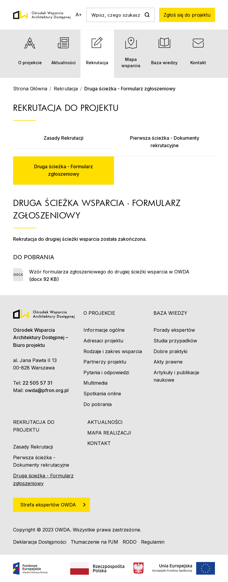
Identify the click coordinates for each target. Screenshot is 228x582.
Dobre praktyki (170, 351)
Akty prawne (168, 362)
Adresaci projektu (103, 341)
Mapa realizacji (109, 433)
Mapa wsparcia (131, 52)
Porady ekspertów (174, 330)
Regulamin (152, 542)
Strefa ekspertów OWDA (48, 505)
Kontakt (198, 51)
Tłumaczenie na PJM (94, 542)
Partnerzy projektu (104, 362)
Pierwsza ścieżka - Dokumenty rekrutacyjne (164, 142)
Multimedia (95, 383)
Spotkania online (102, 394)
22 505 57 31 (37, 383)
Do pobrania (97, 404)
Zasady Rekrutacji (63, 138)
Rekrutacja (97, 51)
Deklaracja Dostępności (39, 542)
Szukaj (147, 15)
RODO (130, 542)
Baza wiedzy (164, 51)
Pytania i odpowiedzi (106, 372)
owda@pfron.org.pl (47, 390)
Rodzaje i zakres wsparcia (112, 351)
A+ (78, 15)
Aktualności (63, 51)
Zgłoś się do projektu (187, 15)
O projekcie (30, 51)
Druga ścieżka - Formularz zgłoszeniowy (63, 170)
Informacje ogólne (104, 330)
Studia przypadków (175, 341)
